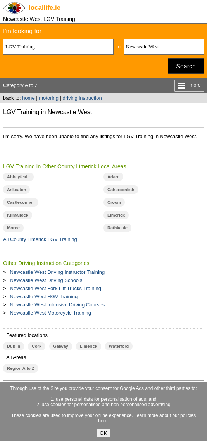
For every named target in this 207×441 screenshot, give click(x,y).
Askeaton (16, 189)
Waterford (119, 346)
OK (103, 433)
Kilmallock (17, 215)
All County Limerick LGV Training (40, 239)
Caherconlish (121, 189)
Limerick (116, 215)
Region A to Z (20, 368)
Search (186, 66)
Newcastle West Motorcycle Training (50, 313)
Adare (113, 176)
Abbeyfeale (18, 176)
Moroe (13, 228)
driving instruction (82, 98)
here (102, 421)
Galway (60, 346)
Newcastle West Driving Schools (46, 280)
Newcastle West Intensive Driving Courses (57, 305)
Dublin (13, 346)
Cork (36, 346)
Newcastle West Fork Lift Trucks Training (55, 288)
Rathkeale (117, 228)
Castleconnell (20, 202)
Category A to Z (20, 85)
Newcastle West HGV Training (44, 296)
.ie (44, 7)
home (28, 98)
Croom (114, 202)
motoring (49, 98)
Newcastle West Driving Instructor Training (57, 272)
